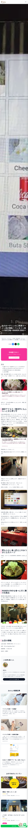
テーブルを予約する (14, 357)
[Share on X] (16, 344)
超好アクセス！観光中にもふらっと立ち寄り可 (14, 366)
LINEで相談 (14, 826)
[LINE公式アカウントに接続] (22, 824)
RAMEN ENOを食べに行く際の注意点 (11, 370)
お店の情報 (5, 372)
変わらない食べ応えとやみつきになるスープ (13, 368)
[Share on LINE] (18, 344)
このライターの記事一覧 (14, 679)
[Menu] (25, 2)
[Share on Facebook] (13, 344)
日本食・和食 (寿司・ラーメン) (19, 338)
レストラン (9, 338)
